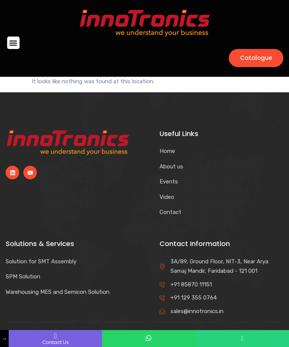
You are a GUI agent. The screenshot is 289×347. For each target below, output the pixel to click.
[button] (13, 43)
